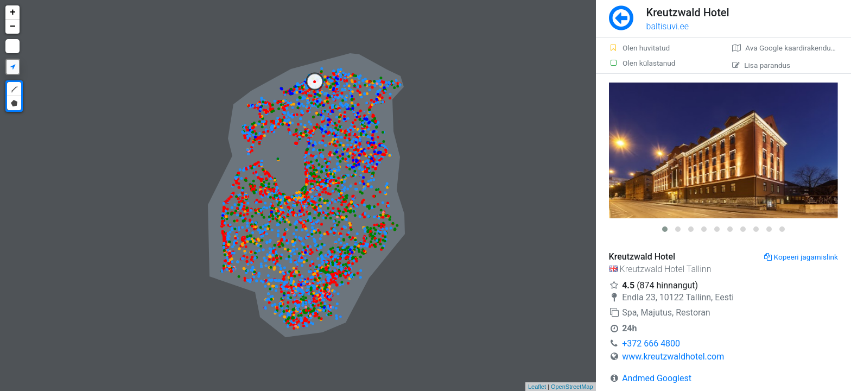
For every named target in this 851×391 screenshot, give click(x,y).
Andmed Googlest (656, 378)
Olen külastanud (642, 63)
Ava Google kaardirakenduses (787, 47)
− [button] (13, 26)
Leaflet (537, 386)
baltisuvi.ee (667, 26)
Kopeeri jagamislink (801, 257)
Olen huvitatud (639, 47)
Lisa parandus (761, 65)
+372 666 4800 (651, 343)
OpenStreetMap (572, 386)
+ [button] (13, 12)
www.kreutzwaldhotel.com (673, 356)
